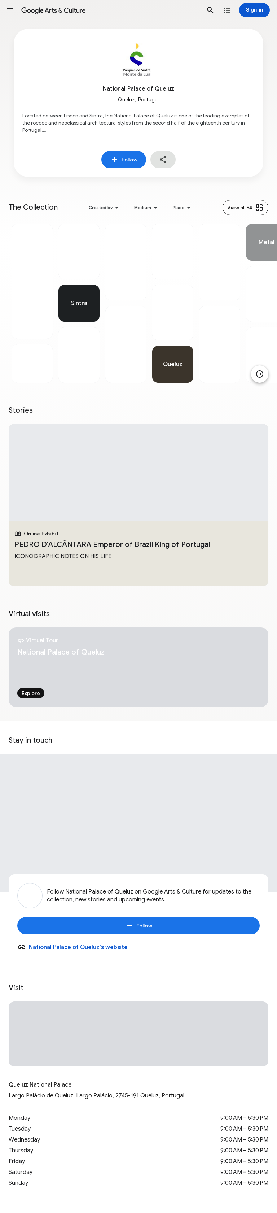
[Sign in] (254, 10)
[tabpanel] (32, 303)
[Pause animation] (259, 374)
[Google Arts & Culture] (110, 10)
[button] (10, 10)
